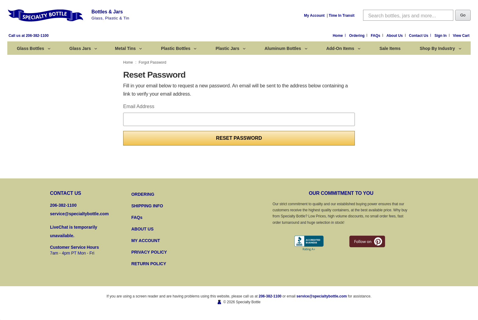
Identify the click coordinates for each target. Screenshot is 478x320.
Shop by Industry (440, 48)
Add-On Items (343, 48)
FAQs (137, 217)
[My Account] (314, 15)
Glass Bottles (33, 48)
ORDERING (142, 194)
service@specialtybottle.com (79, 213)
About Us (395, 35)
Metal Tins (128, 48)
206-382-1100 (270, 296)
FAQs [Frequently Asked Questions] (376, 35)
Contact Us (419, 35)
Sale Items (390, 48)
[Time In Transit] (341, 15)
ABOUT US (142, 229)
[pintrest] (367, 241)
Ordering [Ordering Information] (357, 35)
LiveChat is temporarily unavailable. (73, 231)
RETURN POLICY (148, 263)
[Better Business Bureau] (309, 243)
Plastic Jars (230, 48)
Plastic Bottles (178, 48)
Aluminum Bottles (286, 48)
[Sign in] (442, 35)
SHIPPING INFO (147, 205)
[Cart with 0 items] (461, 35)
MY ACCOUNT (145, 240)
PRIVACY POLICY (149, 252)
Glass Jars (83, 48)
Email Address (138, 106)
